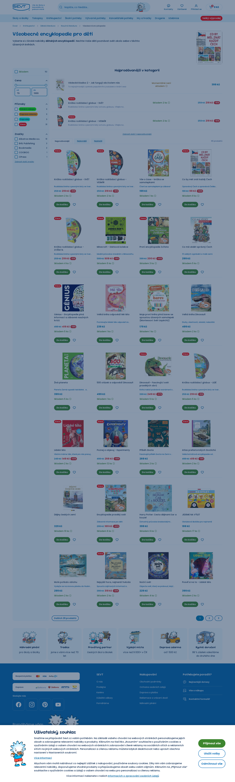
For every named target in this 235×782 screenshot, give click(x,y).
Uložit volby (212, 753)
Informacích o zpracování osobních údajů (133, 776)
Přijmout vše (212, 743)
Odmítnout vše (211, 764)
